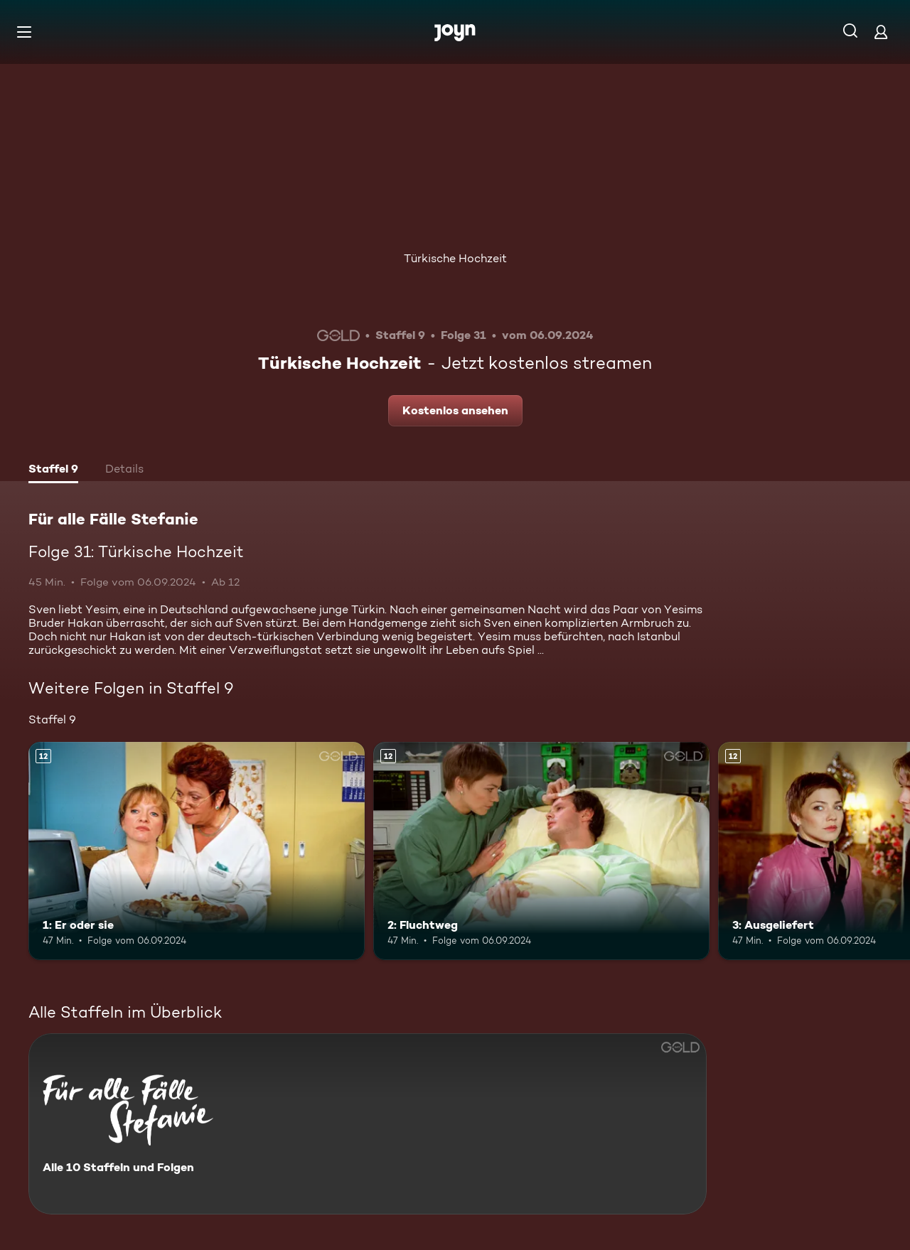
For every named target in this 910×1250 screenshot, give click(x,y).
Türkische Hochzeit (455, 258)
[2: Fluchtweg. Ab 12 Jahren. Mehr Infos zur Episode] (541, 851)
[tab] (53, 470)
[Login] (881, 31)
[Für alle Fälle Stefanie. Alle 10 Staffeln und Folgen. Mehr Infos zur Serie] (367, 1123)
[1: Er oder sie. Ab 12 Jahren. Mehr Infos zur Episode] (196, 851)
